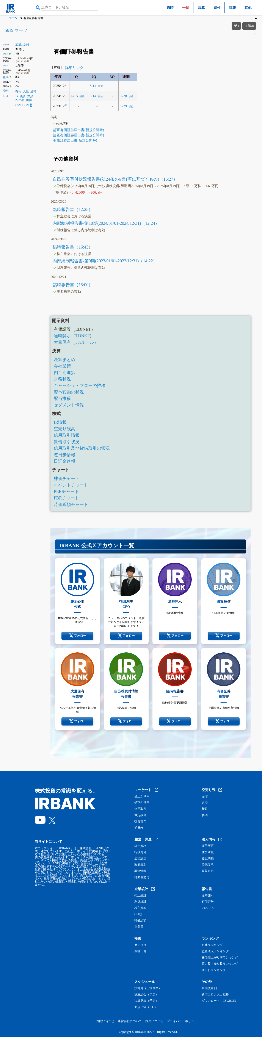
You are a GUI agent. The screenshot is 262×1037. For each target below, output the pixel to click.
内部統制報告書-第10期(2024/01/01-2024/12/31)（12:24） (106, 223)
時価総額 (140, 920)
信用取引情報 (67, 435)
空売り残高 (64, 428)
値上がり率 (141, 796)
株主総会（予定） (146, 994)
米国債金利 (209, 988)
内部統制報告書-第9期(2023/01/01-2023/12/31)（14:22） (105, 260)
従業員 (138, 926)
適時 (170, 8)
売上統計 (140, 895)
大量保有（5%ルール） (76, 342)
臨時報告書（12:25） (73, 209)
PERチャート (66, 491)
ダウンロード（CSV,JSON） (220, 1000)
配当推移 (62, 398)
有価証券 (208, 901)
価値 (29, 100)
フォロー (77, 636)
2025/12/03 (22, 44)
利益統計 (140, 901)
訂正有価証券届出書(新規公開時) (78, 130)
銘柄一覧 (140, 951)
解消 (205, 815)
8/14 (93, 86)
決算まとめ (64, 359)
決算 (201, 8)
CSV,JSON (23, 105)
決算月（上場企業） (148, 988)
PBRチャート (66, 498)
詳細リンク (74, 68)
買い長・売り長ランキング (220, 963)
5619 (6, 44)
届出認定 (140, 858)
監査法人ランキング (215, 951)
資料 (6, 90)
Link (5, 96)
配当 (6, 77)
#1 (66, 104)
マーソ (13, 18)
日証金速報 (64, 461)
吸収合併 (208, 871)
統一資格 (140, 846)
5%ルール (208, 908)
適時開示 (208, 895)
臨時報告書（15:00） (73, 284)
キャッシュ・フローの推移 (79, 385)
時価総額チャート (71, 504)
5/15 (74, 96)
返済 (205, 802)
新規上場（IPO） (145, 1007)
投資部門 (140, 821)
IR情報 (60, 422)
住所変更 (208, 852)
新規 (205, 809)
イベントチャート (71, 485)
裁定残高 (140, 815)
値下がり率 (141, 802)
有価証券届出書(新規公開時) (75, 140)
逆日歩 (138, 827)
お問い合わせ (105, 1021)
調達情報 (140, 871)
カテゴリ (140, 945)
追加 (249, 25)
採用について (154, 1021)
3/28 (123, 96)
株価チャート (67, 478)
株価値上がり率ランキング (220, 957)
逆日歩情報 (64, 454)
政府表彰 (140, 864)
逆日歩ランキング (214, 970)
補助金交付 (141, 877)
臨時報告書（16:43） (73, 247)
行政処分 (140, 852)
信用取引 (140, 809)
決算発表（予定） (146, 1000)
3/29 (123, 106)
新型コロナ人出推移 (215, 994)
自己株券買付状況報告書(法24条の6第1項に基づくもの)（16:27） (115, 179)
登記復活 (208, 864)
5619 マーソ (16, 30)
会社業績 (62, 366)
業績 (30, 96)
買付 (216, 8)
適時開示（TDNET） (74, 335)
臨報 (232, 8)
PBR (5, 65)
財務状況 (62, 379)
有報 (18, 91)
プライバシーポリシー (182, 1021)
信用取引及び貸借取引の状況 (82, 448)
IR (16, 96)
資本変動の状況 (69, 392)
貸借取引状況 (67, 441)
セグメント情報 (69, 405)
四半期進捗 (64, 372)
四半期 (19, 100)
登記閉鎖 (208, 858)
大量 (26, 91)
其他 (248, 8)
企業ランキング (212, 945)
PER (5, 53)
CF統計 (139, 914)
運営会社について (130, 1021)
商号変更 (208, 846)
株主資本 (140, 908)
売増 (205, 796)
